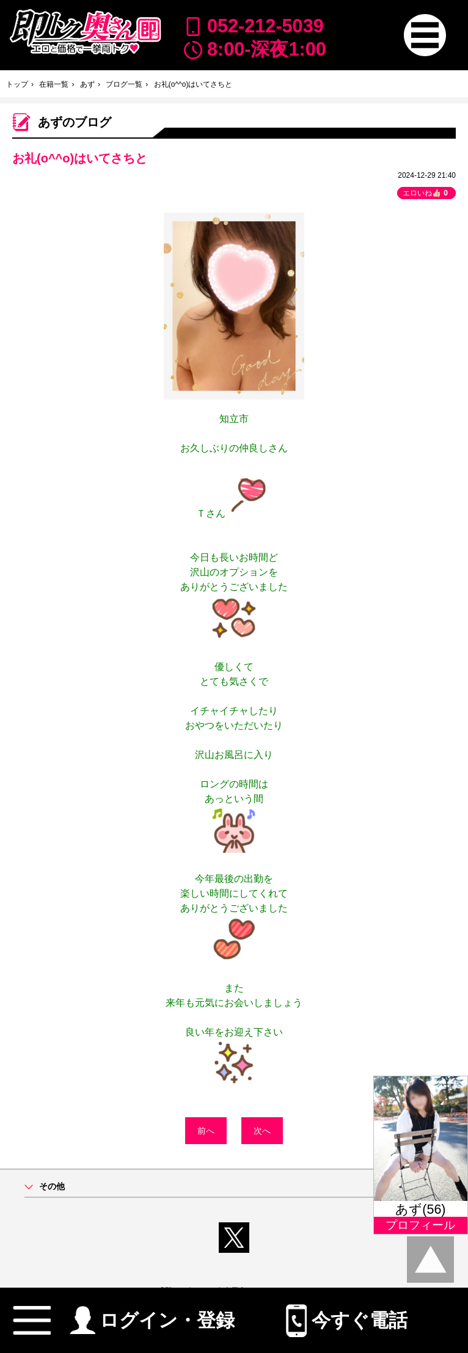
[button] (425, 35)
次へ (262, 1131)
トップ (17, 84)
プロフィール (420, 1225)
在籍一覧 (53, 84)
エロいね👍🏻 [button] (426, 193)
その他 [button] (52, 1186)
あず (87, 84)
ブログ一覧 (124, 84)
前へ (205, 1131)
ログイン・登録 (152, 1315)
